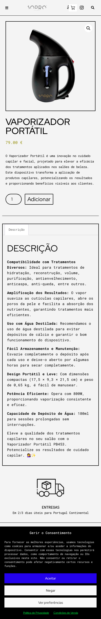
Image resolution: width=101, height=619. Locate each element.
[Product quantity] (14, 199)
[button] (6, 7)
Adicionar (39, 199)
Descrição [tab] (17, 229)
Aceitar (50, 578)
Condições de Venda (65, 613)
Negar (50, 590)
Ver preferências (50, 602)
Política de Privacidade (36, 613)
